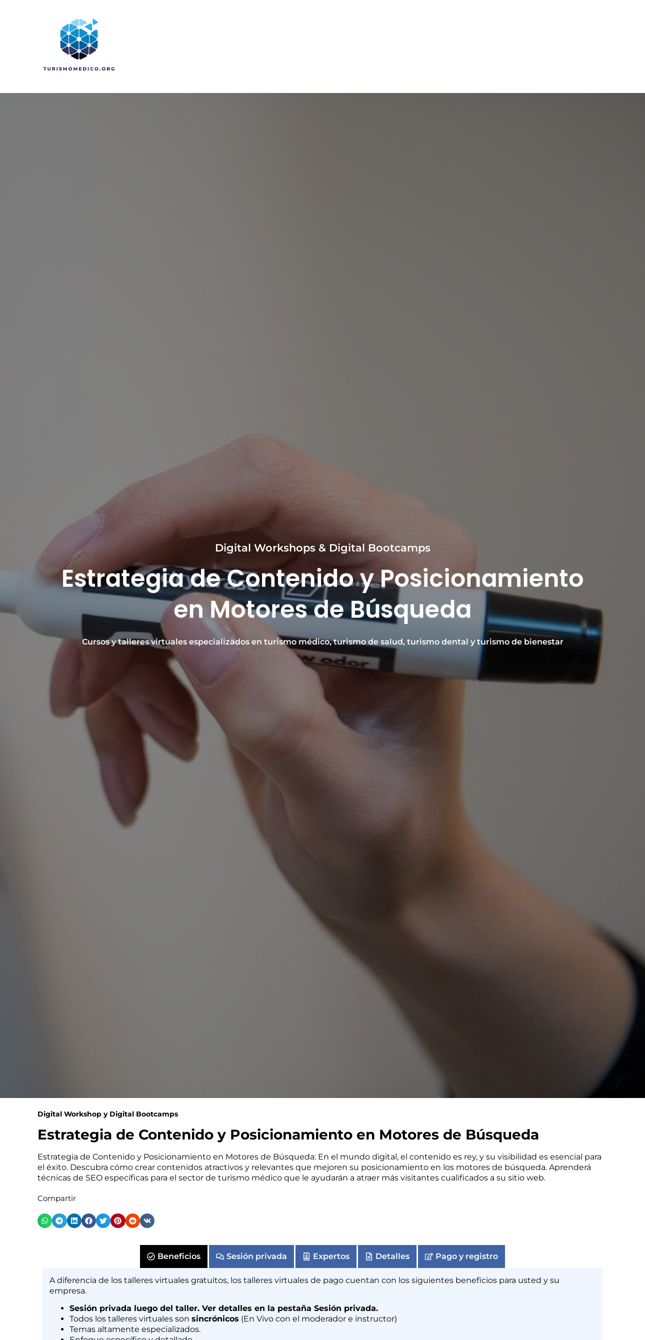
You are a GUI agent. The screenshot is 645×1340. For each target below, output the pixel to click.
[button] (45, 1221)
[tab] (174, 1256)
